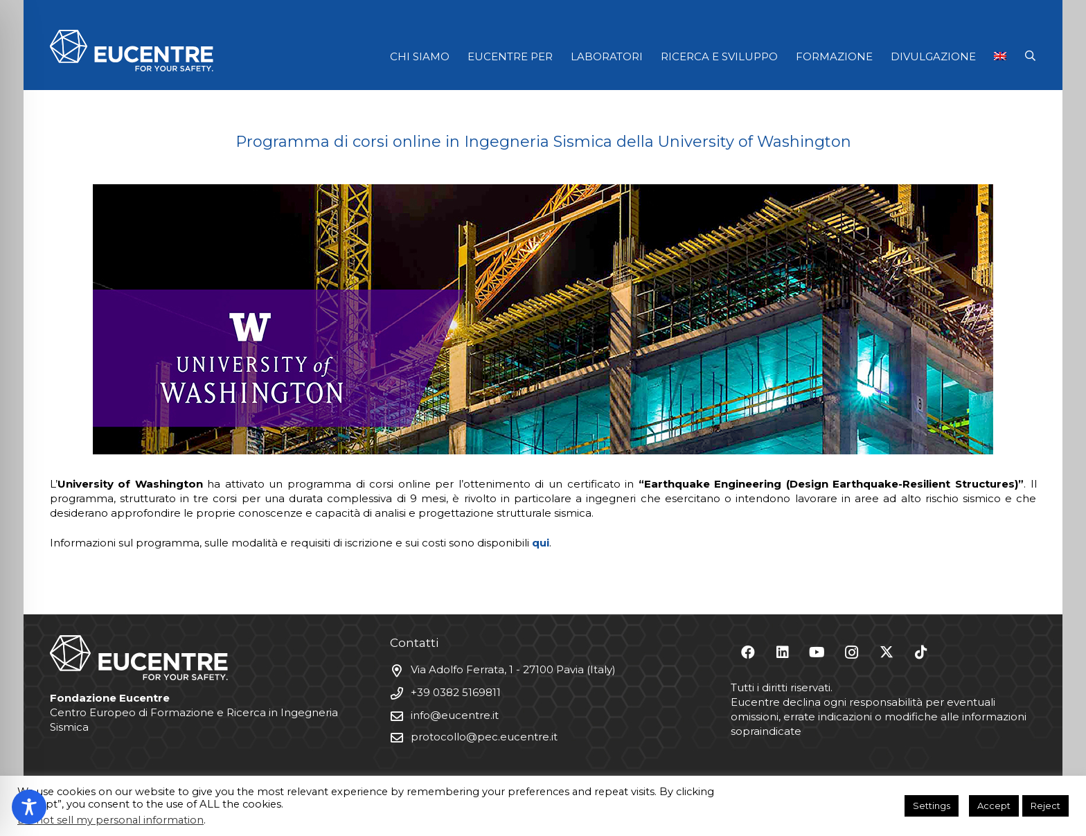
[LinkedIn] (782, 652)
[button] (1030, 56)
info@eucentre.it (455, 715)
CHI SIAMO (419, 56)
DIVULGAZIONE (933, 56)
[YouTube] (817, 652)
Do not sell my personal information (110, 820)
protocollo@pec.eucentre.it (484, 736)
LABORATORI (607, 56)
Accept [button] (994, 805)
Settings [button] (931, 805)
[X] (886, 652)
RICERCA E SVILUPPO (719, 56)
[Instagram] (852, 652)
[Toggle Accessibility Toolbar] (29, 807)
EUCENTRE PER (510, 56)
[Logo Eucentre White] (131, 50)
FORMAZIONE (834, 56)
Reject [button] (1045, 805)
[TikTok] (921, 652)
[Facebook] (748, 652)
